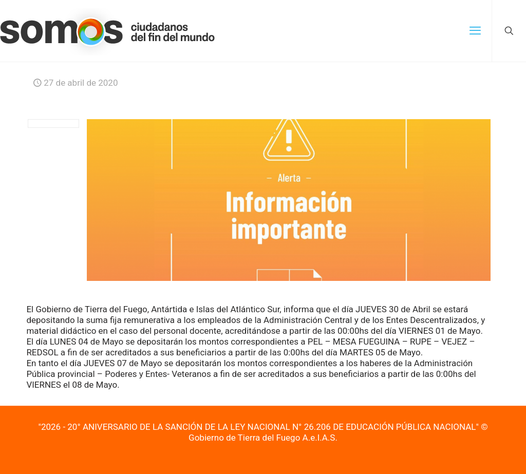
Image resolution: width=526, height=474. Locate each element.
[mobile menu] (475, 31)
